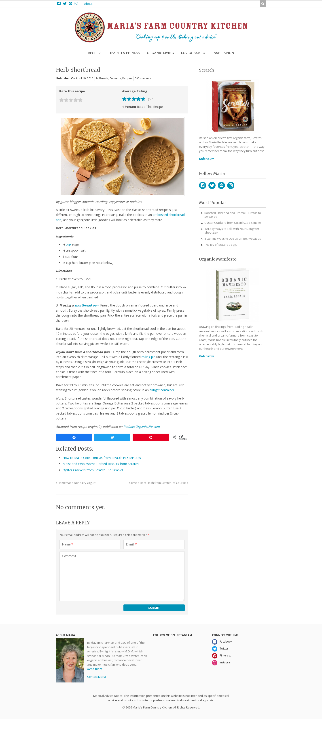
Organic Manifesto (218, 259)
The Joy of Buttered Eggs (220, 245)
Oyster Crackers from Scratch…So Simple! (93, 470)
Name (67, 544)
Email (131, 544)
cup (68, 244)
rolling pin (148, 357)
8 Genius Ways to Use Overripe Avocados (232, 239)
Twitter (212, 185)
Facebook (202, 185)
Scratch (206, 70)
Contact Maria (96, 677)
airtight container (162, 390)
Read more (94, 669)
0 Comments (143, 78)
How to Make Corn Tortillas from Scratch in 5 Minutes (102, 458)
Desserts (115, 78)
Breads (103, 78)
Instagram (230, 185)
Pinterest (221, 185)
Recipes (127, 78)
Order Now (206, 159)
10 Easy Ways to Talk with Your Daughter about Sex (231, 231)
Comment (69, 556)
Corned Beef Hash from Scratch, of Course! (158, 483)
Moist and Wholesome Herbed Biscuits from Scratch (101, 464)
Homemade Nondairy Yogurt (75, 483)
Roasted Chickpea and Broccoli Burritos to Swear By (232, 215)
